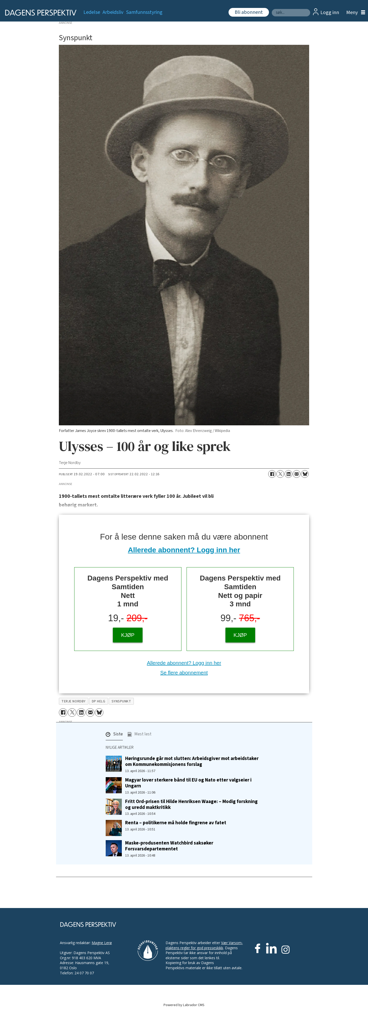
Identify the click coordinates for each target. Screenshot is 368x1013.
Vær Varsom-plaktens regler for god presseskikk (204, 945)
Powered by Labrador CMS (184, 1005)
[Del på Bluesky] (305, 474)
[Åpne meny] (354, 12)
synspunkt (121, 701)
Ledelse (91, 12)
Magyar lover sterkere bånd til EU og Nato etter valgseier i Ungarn (188, 782)
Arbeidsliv (113, 12)
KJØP (127, 635)
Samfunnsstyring (144, 12)
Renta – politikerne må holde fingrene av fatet (175, 822)
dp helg (98, 701)
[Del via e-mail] (296, 474)
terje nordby (73, 701)
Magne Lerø (102, 942)
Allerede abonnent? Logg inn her (184, 550)
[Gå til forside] (39, 12)
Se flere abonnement (184, 673)
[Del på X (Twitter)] (280, 474)
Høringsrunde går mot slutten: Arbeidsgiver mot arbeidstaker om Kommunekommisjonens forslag (191, 761)
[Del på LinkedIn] (288, 474)
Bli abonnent (249, 12)
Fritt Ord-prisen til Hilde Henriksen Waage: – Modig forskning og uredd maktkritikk (191, 804)
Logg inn (329, 12)
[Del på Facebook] (272, 474)
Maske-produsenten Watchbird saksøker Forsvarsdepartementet (169, 845)
